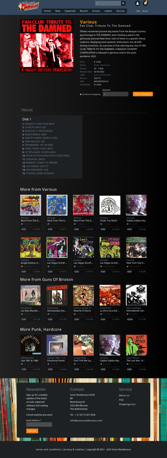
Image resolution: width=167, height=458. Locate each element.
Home (47, 10)
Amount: (106, 90)
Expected (70, 10)
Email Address (33, 420)
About (145, 11)
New (57, 10)
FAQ (138, 11)
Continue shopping (90, 94)
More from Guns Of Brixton (46, 279)
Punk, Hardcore (102, 65)
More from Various (38, 189)
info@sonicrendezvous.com (86, 420)
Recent (84, 10)
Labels (108, 10)
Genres (120, 10)
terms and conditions (48, 449)
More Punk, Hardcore (41, 329)
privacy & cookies (74, 449)
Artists (96, 10)
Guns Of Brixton (102, 75)
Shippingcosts (127, 404)
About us (124, 395)
